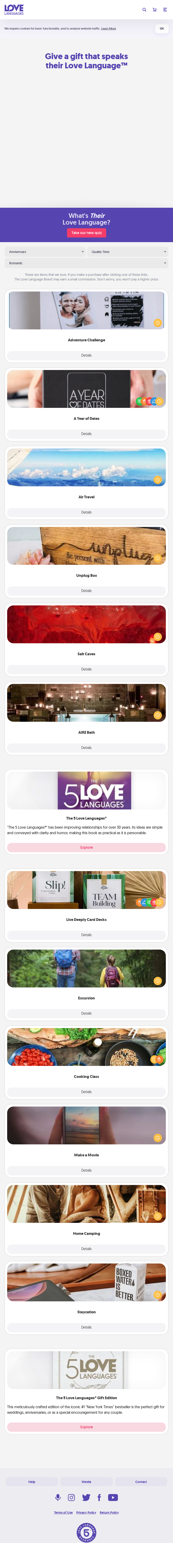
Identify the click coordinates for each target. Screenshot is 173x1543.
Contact (141, 1482)
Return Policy (109, 1512)
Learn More (108, 28)
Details (86, 356)
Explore (86, 847)
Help (31, 1482)
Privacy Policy (86, 1512)
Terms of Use (63, 1512)
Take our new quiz (87, 232)
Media (86, 1482)
